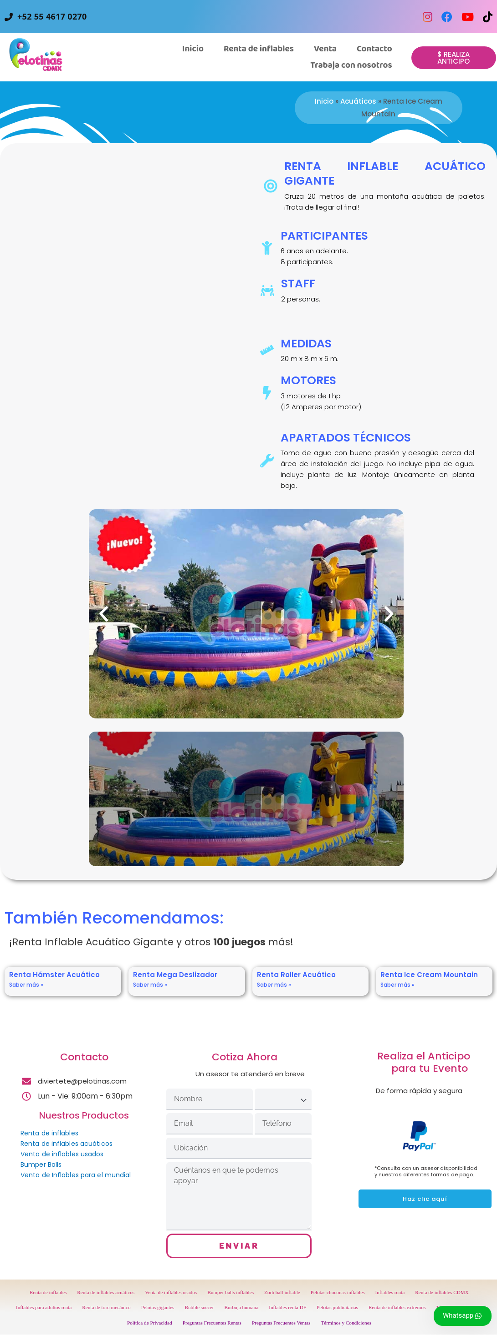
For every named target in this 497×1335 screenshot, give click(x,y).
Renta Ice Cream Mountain (429, 974)
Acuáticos (358, 101)
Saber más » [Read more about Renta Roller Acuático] (274, 985)
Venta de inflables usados (62, 1154)
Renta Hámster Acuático (54, 974)
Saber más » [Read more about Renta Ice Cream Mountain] (397, 985)
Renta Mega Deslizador (175, 974)
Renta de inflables (49, 1133)
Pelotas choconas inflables (338, 1292)
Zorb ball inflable (282, 1292)
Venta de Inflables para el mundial (75, 1174)
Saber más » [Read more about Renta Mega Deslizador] (150, 985)
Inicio (324, 101)
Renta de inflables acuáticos (66, 1143)
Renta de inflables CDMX (442, 1292)
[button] (325, 49)
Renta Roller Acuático (296, 974)
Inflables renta (390, 1292)
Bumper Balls (40, 1164)
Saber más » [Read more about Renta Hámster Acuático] (26, 985)
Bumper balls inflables (230, 1292)
